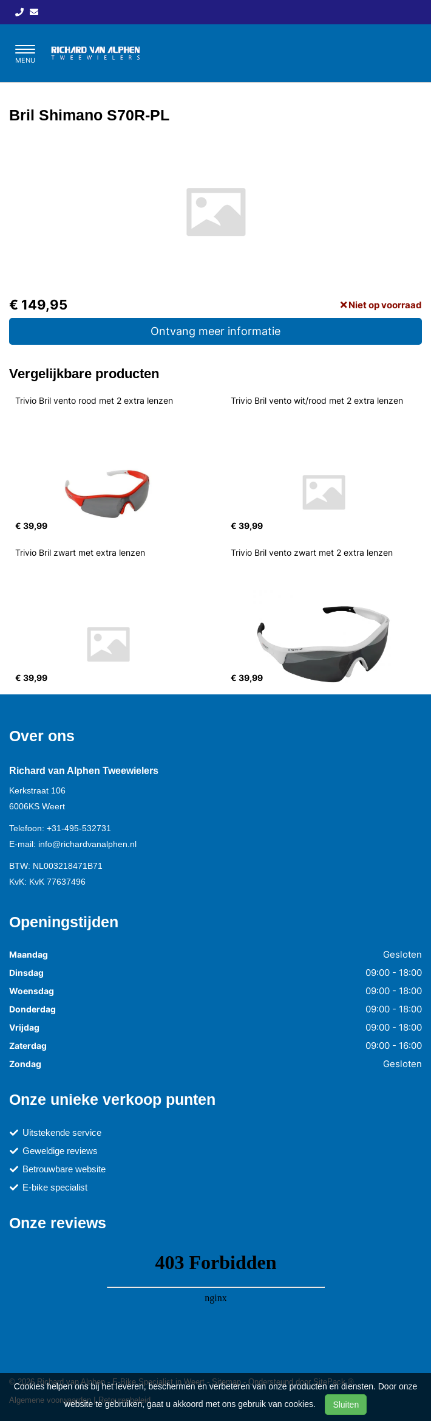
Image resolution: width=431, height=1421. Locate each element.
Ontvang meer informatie (215, 331)
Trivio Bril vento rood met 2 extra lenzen (94, 400)
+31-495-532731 (79, 828)
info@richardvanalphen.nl (87, 844)
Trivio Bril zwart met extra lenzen (80, 552)
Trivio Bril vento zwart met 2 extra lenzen (312, 552)
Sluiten (346, 1404)
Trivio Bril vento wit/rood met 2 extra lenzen (317, 400)
